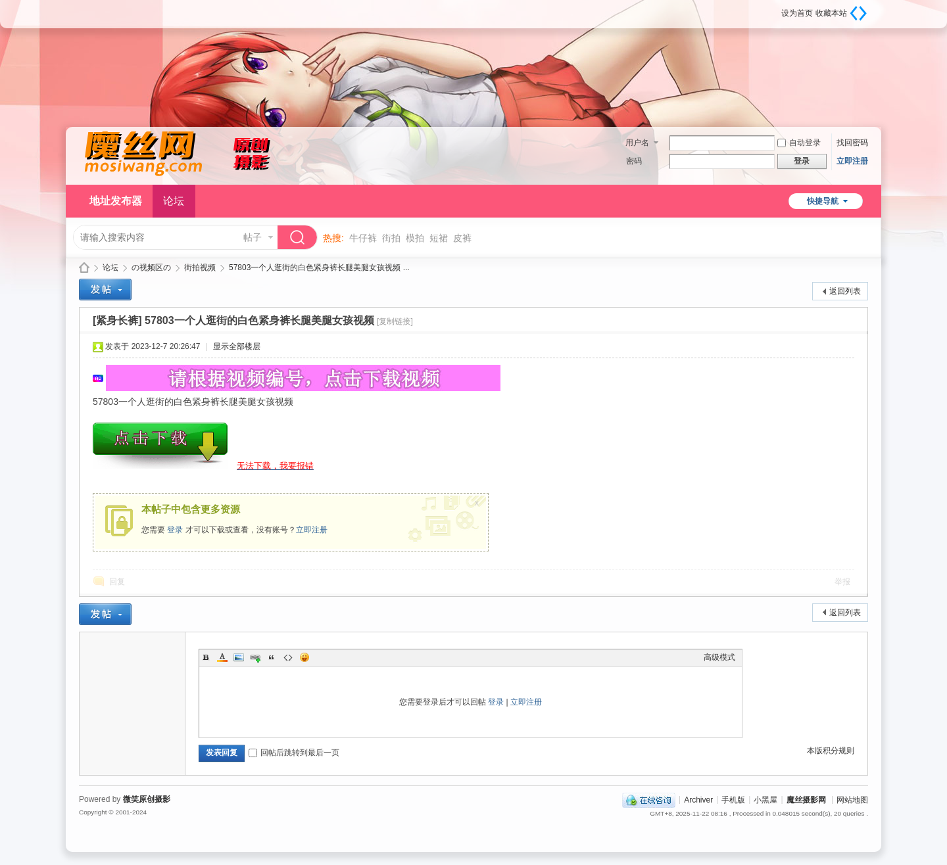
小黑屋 (765, 799)
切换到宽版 (858, 13)
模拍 (415, 238)
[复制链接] (395, 321)
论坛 (173, 200)
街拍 (391, 238)
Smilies (304, 657)
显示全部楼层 (236, 346)
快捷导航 (822, 201)
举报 (842, 581)
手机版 (733, 799)
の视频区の (151, 267)
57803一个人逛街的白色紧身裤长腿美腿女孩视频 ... (319, 267)
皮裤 (462, 238)
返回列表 (845, 291)
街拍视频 (200, 267)
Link (255, 657)
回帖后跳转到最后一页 (294, 752)
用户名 (637, 142)
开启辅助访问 (776, 9)
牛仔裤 (363, 238)
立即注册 (852, 161)
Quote (271, 657)
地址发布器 (115, 200)
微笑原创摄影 (146, 799)
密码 (634, 161)
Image (238, 657)
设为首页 (797, 13)
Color (222, 657)
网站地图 (852, 799)
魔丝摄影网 (84, 267)
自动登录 (799, 142)
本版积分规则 (830, 750)
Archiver (698, 799)
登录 (175, 529)
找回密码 (852, 142)
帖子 (252, 237)
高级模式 (719, 657)
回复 (117, 581)
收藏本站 (831, 13)
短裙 (438, 238)
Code (288, 657)
